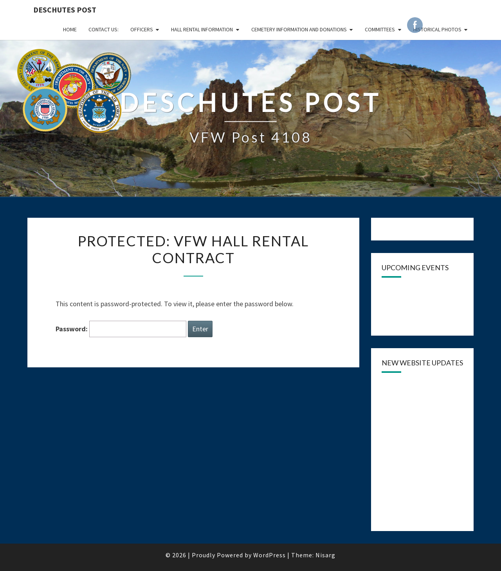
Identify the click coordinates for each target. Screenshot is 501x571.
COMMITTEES (380, 29)
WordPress (269, 555)
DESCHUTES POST (64, 9)
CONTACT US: (103, 29)
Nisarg (325, 555)
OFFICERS (141, 29)
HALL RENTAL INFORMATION (202, 29)
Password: (121, 329)
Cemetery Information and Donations (299, 29)
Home (70, 29)
